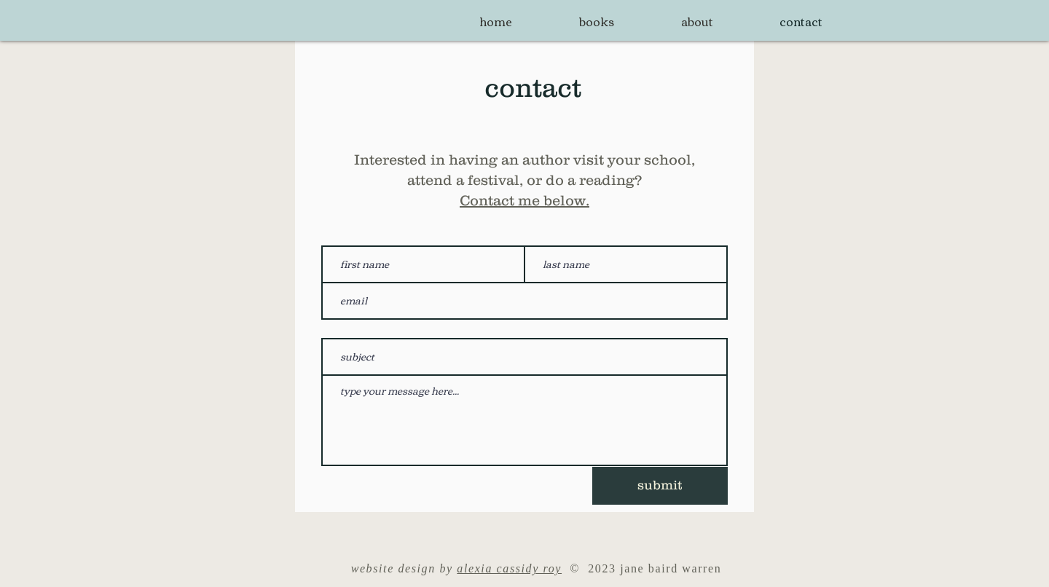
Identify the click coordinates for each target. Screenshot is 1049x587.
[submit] (660, 486)
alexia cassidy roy (509, 568)
